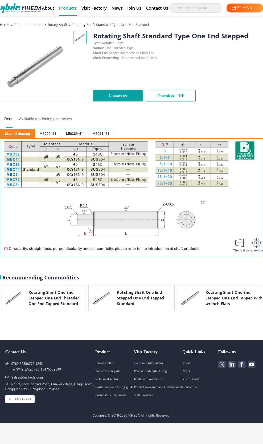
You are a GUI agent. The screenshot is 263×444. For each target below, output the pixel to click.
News (117, 8)
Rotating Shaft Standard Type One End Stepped (110, 24)
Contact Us (157, 8)
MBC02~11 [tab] (48, 134)
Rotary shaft (57, 24)
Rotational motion (28, 24)
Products (68, 8)
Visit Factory (94, 8)
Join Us (134, 8)
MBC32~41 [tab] (74, 134)
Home (4, 24)
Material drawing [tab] (17, 134)
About (48, 8)
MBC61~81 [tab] (101, 134)
